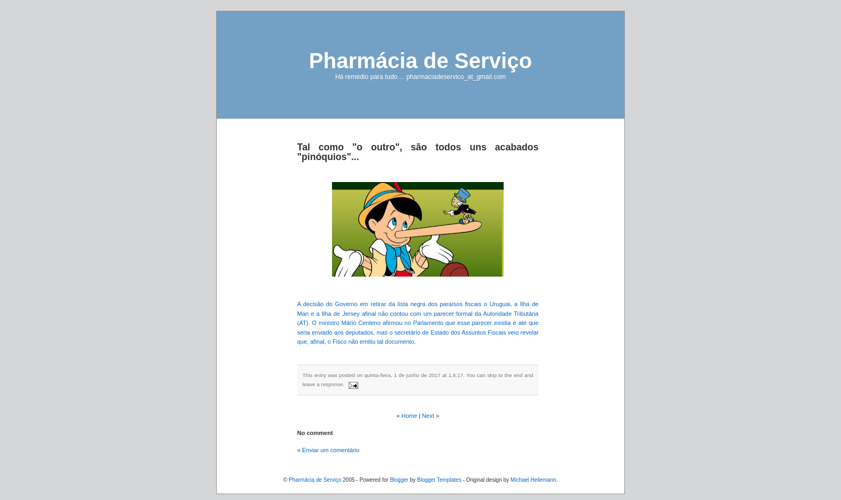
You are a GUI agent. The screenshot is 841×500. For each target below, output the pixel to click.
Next (428, 415)
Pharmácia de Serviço (420, 61)
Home (409, 415)
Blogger (399, 480)
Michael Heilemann (533, 480)
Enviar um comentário (330, 450)
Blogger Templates (439, 480)
